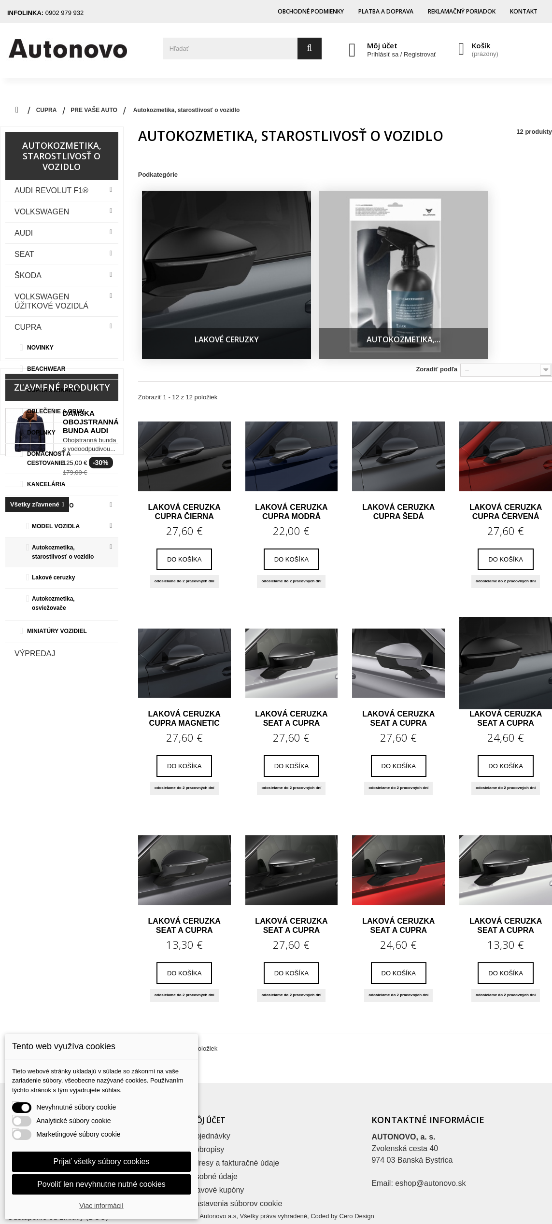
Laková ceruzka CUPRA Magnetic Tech (184, 678)
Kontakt (524, 11)
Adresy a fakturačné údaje (234, 1122)
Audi (23, 233)
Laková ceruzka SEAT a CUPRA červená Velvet (398, 885)
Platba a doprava (385, 11)
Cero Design (356, 1208)
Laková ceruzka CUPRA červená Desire (505, 471)
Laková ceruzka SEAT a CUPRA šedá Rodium (505, 678)
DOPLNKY (41, 432)
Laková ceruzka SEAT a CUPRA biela (505, 885)
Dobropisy (206, 1109)
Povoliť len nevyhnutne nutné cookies (101, 1184)
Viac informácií (101, 1206)
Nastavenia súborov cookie (235, 1163)
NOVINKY (40, 347)
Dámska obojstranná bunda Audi (91, 734)
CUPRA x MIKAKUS (54, 390)
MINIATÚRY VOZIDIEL (57, 631)
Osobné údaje (213, 1136)
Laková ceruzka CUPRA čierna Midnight (184, 471)
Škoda (28, 275)
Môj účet (382, 45)
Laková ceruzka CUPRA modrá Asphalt (291, 471)
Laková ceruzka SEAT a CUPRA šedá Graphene (184, 885)
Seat (24, 254)
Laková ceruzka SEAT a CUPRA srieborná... (398, 678)
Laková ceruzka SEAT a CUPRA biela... (291, 678)
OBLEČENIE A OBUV (56, 411)
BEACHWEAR (46, 369)
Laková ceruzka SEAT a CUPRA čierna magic (291, 885)
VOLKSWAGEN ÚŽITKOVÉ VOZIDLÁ (51, 301)
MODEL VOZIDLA (56, 526)
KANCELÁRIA (46, 484)
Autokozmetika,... (343, 299)
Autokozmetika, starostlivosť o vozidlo (63, 552)
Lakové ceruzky (53, 577)
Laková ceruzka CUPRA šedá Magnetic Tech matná (398, 471)
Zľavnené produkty (62, 700)
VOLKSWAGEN (41, 212)
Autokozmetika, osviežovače (53, 603)
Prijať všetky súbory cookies (102, 1161)
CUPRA (28, 327)
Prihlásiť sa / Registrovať (401, 54)
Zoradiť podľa (436, 328)
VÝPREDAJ (34, 653)
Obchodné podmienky (311, 11)
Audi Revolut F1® (51, 190)
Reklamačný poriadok (461, 11)
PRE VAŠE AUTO (50, 505)
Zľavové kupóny (216, 1149)
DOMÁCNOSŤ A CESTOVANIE (49, 458)
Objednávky (209, 1095)
